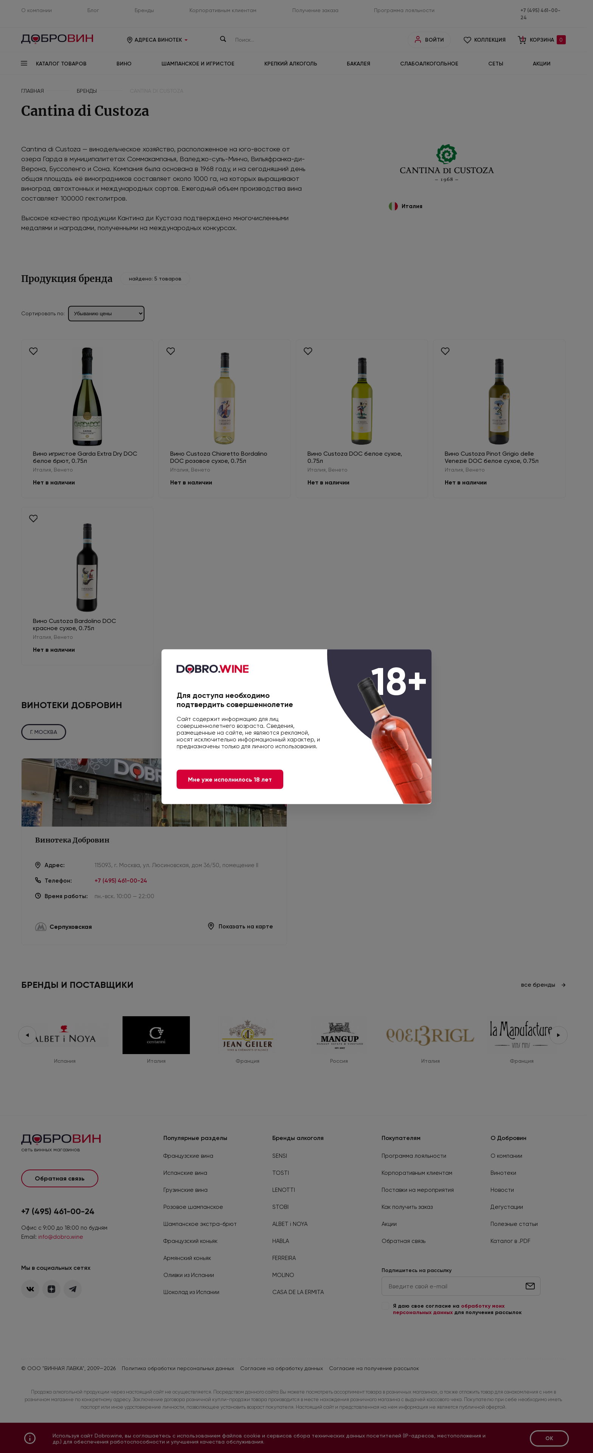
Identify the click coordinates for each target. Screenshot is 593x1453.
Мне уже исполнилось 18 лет (230, 779)
